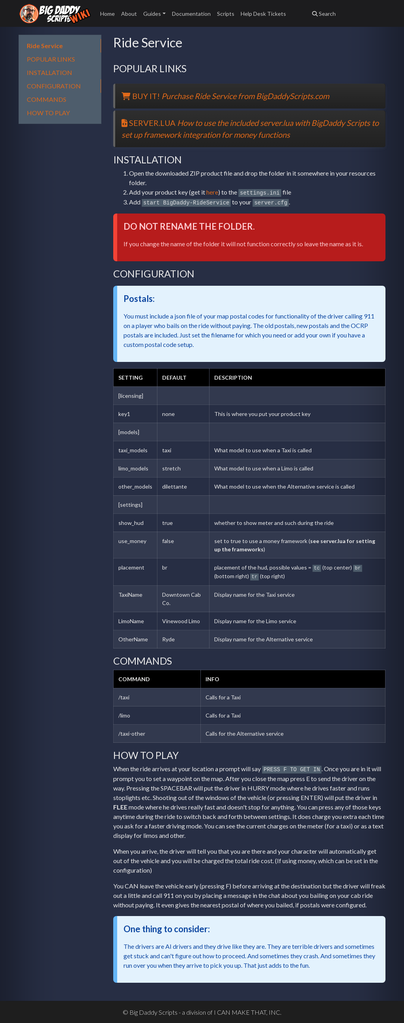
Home (107, 13)
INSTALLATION (49, 72)
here (212, 192)
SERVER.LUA (250, 128)
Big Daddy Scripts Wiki (55, 13)
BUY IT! (225, 96)
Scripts (225, 13)
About (129, 13)
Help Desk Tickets (263, 13)
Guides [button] (152, 13)
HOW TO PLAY (48, 112)
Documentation (191, 13)
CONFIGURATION (54, 86)
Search (324, 13)
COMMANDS (46, 99)
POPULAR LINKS (51, 59)
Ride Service (45, 45)
